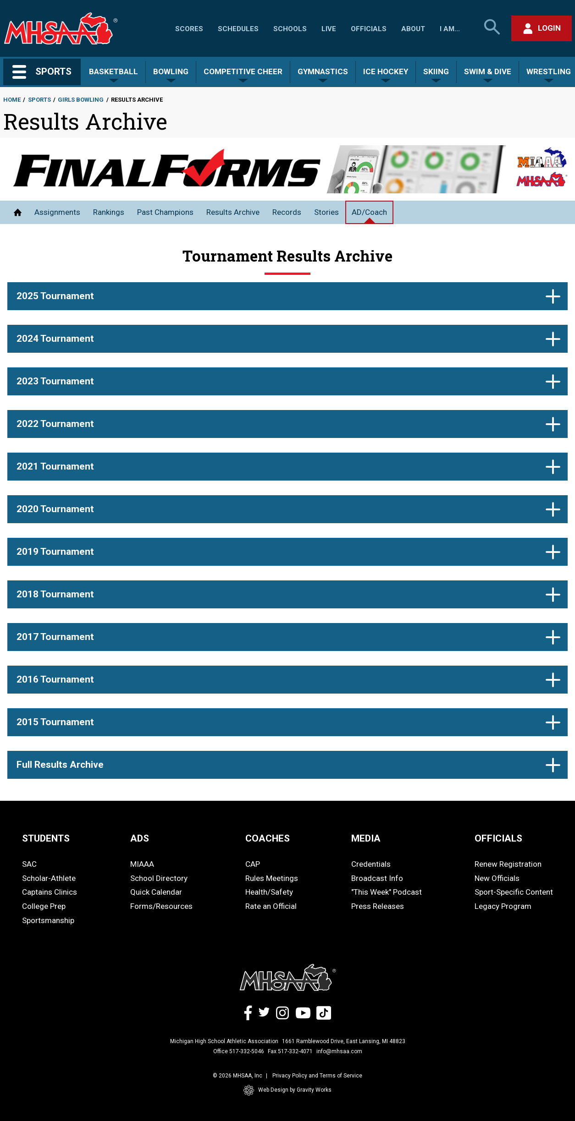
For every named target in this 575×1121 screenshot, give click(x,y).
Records (286, 212)
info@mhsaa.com (339, 1051)
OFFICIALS (498, 838)
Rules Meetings (271, 878)
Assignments (57, 212)
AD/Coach (369, 212)
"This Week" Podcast (386, 892)
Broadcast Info (377, 878)
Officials (369, 29)
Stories (326, 212)
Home (12, 99)
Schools (290, 29)
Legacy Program (503, 906)
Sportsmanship (48, 920)
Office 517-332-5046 (238, 1051)
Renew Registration (508, 864)
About (413, 29)
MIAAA (142, 864)
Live (328, 29)
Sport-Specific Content (514, 892)
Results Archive (233, 212)
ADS (139, 838)
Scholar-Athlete (49, 878)
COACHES (267, 838)
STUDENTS (46, 838)
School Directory (159, 878)
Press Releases (377, 906)
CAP (252, 864)
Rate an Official (271, 906)
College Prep (44, 906)
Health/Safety (269, 892)
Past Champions (165, 212)
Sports (39, 99)
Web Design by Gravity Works (287, 1090)
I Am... (450, 29)
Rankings (108, 212)
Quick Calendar (156, 892)
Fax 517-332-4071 (290, 1051)
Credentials (371, 864)
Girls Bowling (81, 99)
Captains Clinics (49, 892)
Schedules (238, 29)
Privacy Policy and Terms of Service (317, 1075)
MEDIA (366, 838)
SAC (29, 864)
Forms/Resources (161, 906)
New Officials (497, 878)
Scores (189, 29)
